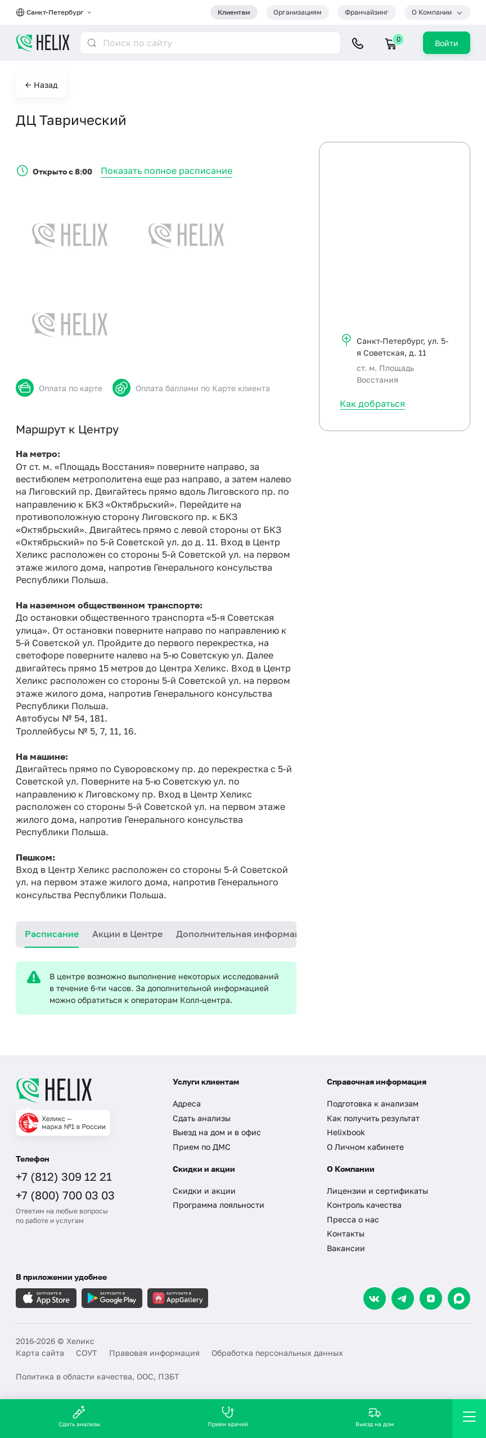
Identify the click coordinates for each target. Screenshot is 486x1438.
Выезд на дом (375, 1416)
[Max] (459, 1298)
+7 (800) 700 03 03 (65, 1195)
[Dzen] (431, 1298)
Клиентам (234, 12)
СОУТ (86, 1353)
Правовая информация (154, 1353)
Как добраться (372, 403)
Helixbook (346, 1132)
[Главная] (86, 1090)
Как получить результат (373, 1118)
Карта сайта (40, 1353)
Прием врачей (228, 1416)
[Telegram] (403, 1298)
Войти (446, 43)
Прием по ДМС (202, 1147)
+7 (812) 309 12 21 (64, 1176)
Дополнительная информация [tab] (243, 933)
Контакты (345, 1233)
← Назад (41, 84)
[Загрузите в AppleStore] (46, 1298)
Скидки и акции (204, 1190)
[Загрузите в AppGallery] (177, 1298)
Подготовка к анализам (372, 1103)
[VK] (374, 1298)
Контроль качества (364, 1204)
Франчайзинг (367, 12)
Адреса (187, 1103)
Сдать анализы (202, 1118)
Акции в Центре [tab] (127, 933)
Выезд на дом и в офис (217, 1132)
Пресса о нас (353, 1219)
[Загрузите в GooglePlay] (112, 1298)
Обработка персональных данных (277, 1353)
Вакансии (346, 1248)
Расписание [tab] (52, 933)
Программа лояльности (218, 1204)
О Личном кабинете (365, 1147)
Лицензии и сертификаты (377, 1190)
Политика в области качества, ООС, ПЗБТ (97, 1376)
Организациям (297, 12)
